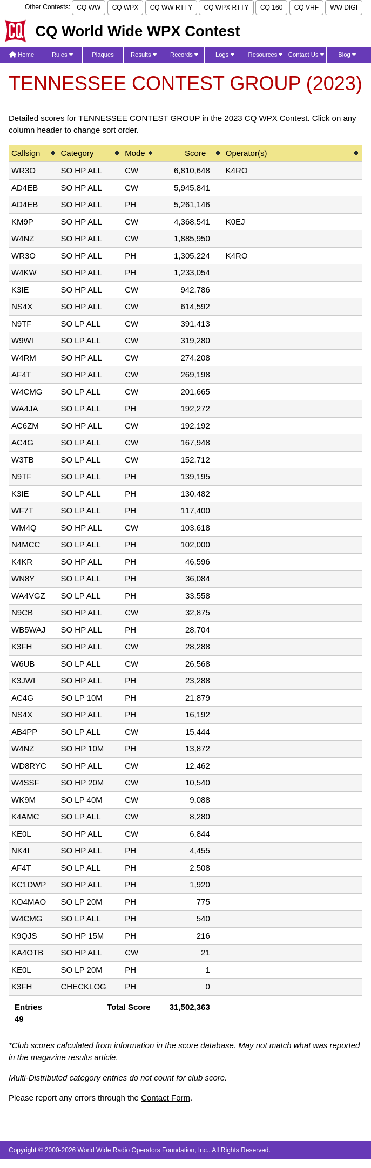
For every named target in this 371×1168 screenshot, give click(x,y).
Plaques (103, 54)
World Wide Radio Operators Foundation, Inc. (143, 1150)
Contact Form (165, 1097)
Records (184, 54)
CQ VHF (306, 7)
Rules (62, 54)
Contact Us (306, 54)
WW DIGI (343, 7)
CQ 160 (271, 7)
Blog (347, 54)
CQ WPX (125, 7)
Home (21, 54)
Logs (224, 54)
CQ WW (88, 7)
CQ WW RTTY (171, 7)
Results (144, 54)
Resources (265, 54)
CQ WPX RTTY (226, 7)
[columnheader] (34, 154)
